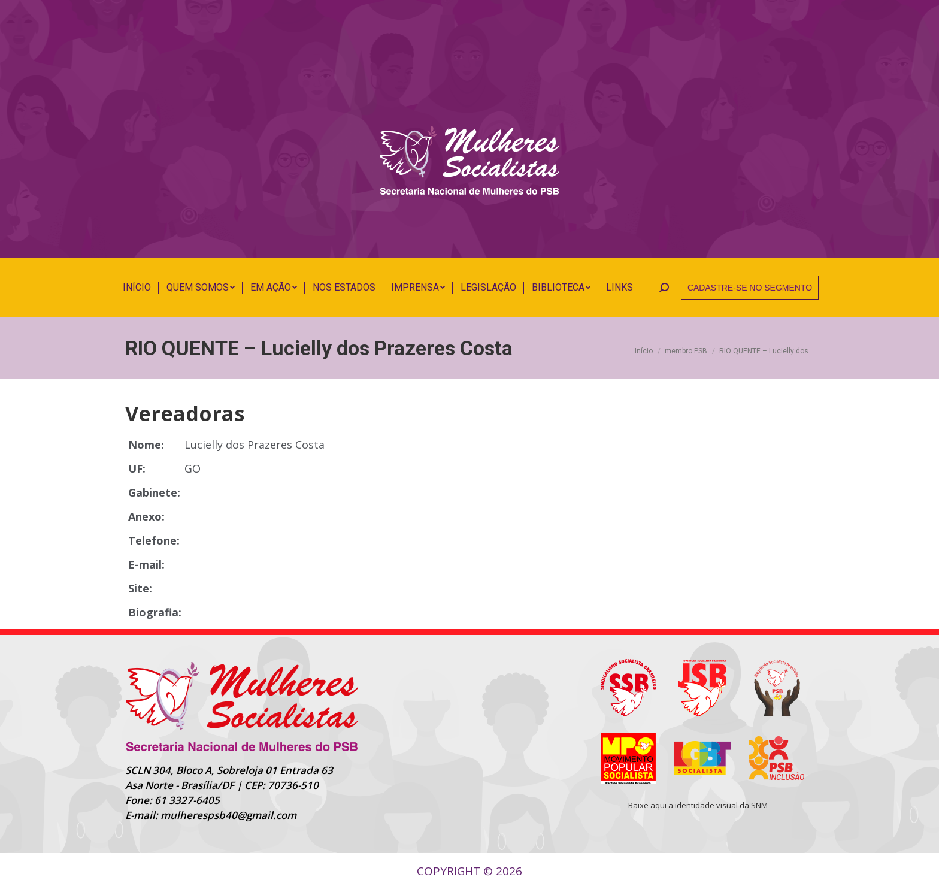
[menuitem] (136, 287)
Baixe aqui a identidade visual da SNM (698, 805)
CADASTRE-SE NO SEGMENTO (749, 287)
